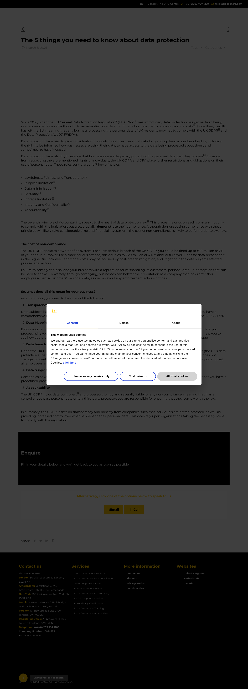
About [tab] (176, 322)
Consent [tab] (72, 322)
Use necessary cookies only (91, 376)
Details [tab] (123, 322)
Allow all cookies (177, 376)
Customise (138, 376)
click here (69, 362)
